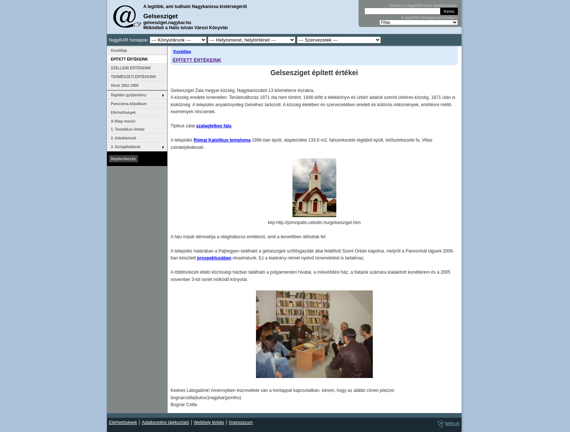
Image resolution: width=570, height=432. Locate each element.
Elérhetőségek (123, 113)
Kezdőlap (182, 51)
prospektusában (214, 258)
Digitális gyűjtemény (128, 95)
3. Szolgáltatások (126, 147)
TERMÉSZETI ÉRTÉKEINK (133, 77)
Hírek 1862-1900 (125, 86)
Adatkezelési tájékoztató (165, 422)
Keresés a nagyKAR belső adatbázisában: (423, 6)
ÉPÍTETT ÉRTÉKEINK (197, 60)
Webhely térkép (209, 422)
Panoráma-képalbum (129, 104)
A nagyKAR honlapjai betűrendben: (429, 18)
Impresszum (241, 422)
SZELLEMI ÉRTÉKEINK (131, 68)
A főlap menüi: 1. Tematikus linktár (128, 125)
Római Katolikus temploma (222, 140)
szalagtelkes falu (214, 125)
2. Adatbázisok (124, 138)
